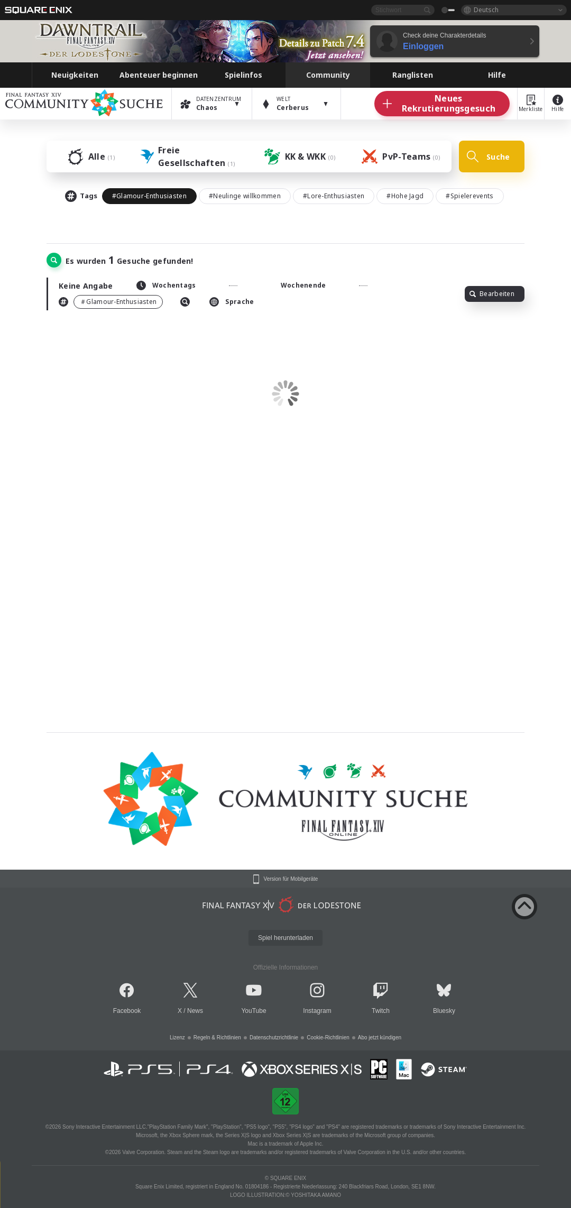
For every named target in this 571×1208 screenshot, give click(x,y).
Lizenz (177, 1037)
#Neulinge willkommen (245, 195)
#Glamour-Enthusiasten (149, 195)
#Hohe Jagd (404, 195)
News (195, 1011)
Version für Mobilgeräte (291, 879)
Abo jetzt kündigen (379, 1037)
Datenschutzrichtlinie (274, 1037)
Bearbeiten (491, 293)
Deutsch (486, 9)
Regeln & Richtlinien (217, 1037)
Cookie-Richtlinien (328, 1037)
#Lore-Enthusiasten (333, 195)
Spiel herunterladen (285, 938)
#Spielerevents (469, 195)
